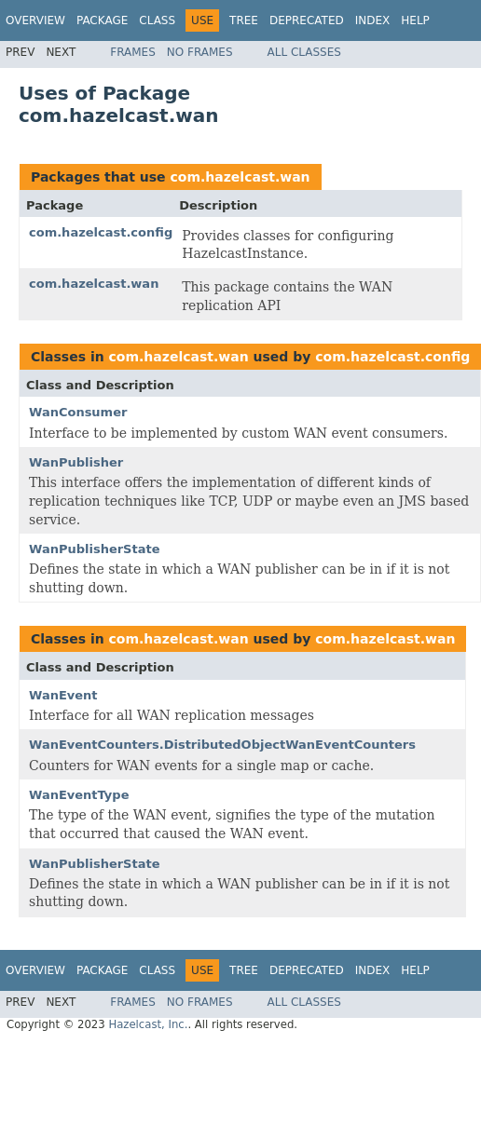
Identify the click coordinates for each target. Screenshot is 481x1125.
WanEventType (79, 795)
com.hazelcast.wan (239, 176)
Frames (133, 52)
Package (102, 20)
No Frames (200, 52)
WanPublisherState (94, 549)
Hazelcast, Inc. (147, 1024)
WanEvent (63, 695)
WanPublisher (76, 462)
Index (373, 20)
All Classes (304, 52)
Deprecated (306, 20)
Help (415, 20)
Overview (35, 20)
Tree (243, 20)
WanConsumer (78, 412)
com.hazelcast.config (100, 232)
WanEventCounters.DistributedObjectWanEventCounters (222, 745)
